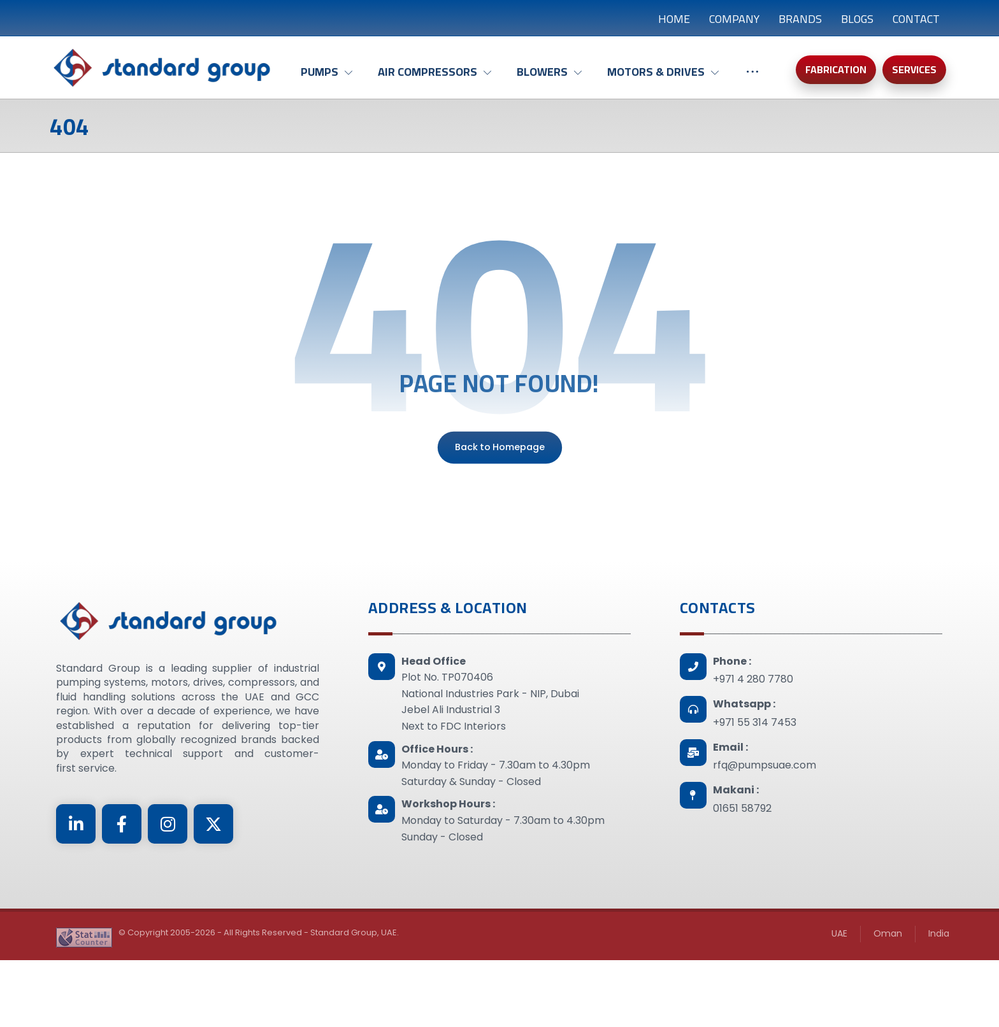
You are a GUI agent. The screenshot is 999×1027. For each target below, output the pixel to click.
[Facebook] (121, 897)
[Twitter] (213, 897)
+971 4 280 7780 (753, 753)
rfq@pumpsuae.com (764, 839)
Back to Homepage (499, 521)
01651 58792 (742, 882)
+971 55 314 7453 (754, 796)
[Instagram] (167, 897)
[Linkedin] (76, 897)
